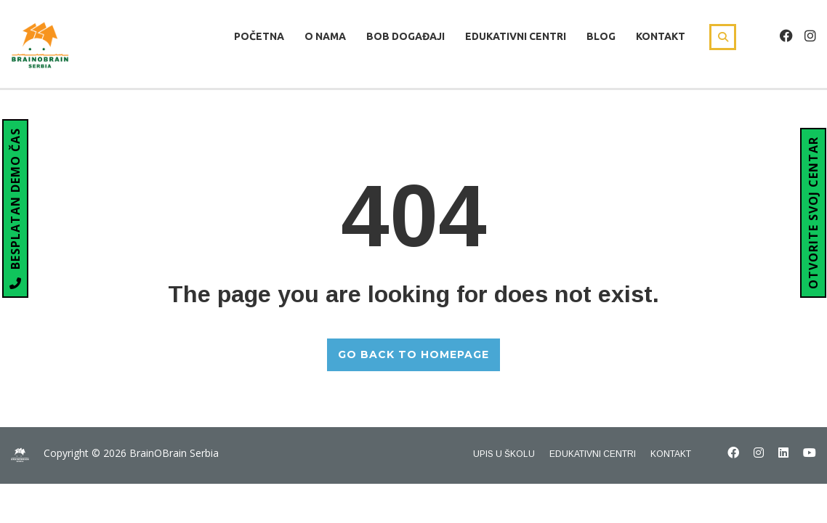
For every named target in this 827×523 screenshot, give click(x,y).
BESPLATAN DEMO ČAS (15, 208)
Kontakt (660, 36)
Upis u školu (504, 454)
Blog (601, 36)
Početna (259, 36)
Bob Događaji (405, 36)
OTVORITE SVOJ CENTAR (813, 213)
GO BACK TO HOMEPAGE (413, 354)
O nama (325, 36)
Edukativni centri (515, 36)
